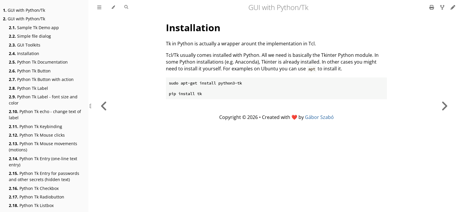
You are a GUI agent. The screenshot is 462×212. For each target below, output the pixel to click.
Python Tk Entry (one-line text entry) (43, 162)
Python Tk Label (28, 88)
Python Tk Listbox (31, 205)
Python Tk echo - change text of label (45, 114)
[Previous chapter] (104, 106)
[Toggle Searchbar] (126, 7)
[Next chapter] (444, 106)
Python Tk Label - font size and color (43, 100)
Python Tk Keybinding (35, 126)
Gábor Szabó (319, 117)
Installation (24, 53)
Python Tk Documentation (38, 62)
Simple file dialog (30, 36)
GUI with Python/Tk (24, 10)
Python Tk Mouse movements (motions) (43, 147)
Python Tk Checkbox (34, 188)
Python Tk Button (30, 71)
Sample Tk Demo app (34, 27)
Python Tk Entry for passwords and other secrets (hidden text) (44, 176)
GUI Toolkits (24, 45)
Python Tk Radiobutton (36, 197)
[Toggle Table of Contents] (99, 7)
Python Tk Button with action (41, 79)
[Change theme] (113, 7)
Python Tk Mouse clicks (37, 135)
